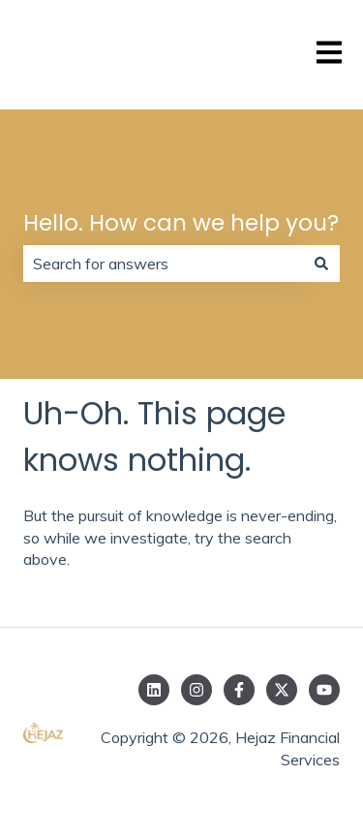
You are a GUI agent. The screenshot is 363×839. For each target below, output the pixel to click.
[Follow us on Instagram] (196, 689)
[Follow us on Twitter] (281, 689)
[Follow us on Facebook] (239, 689)
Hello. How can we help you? (181, 222)
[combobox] (163, 263)
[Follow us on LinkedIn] (153, 689)
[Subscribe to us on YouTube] (324, 689)
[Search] (321, 263)
